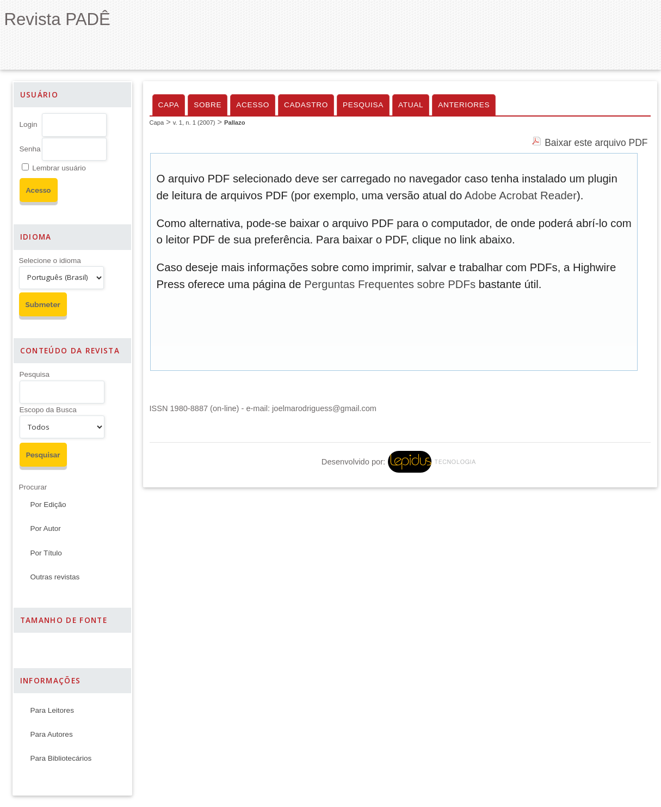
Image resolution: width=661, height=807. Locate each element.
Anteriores (464, 105)
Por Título (46, 553)
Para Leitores (52, 710)
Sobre (207, 105)
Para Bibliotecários (61, 758)
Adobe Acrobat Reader (521, 195)
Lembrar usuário (58, 168)
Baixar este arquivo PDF (596, 142)
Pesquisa (35, 374)
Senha (30, 149)
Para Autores (51, 734)
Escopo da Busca (48, 410)
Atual (410, 105)
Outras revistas (55, 577)
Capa (169, 105)
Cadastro (306, 105)
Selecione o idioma (50, 260)
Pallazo (234, 122)
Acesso (252, 105)
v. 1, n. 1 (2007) (194, 122)
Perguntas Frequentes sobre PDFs (389, 284)
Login (29, 124)
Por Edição (48, 504)
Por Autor (45, 528)
